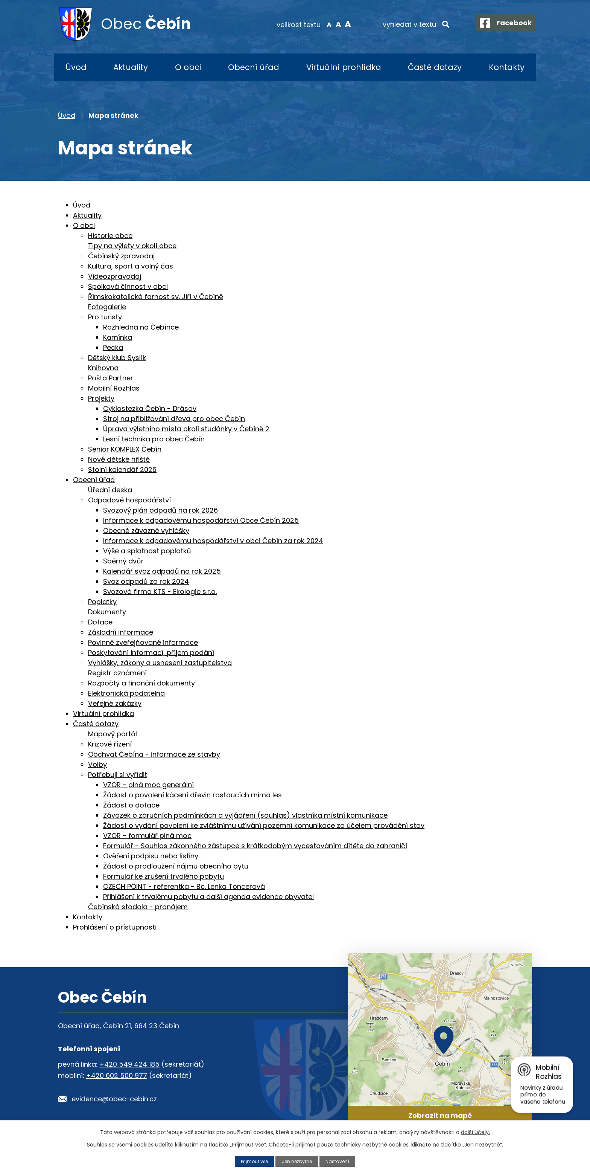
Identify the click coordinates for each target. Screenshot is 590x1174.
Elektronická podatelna (126, 693)
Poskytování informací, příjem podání (151, 652)
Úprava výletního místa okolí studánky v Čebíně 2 (186, 429)
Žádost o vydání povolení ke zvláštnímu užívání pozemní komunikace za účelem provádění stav (263, 825)
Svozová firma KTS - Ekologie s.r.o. (160, 591)
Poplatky (102, 601)
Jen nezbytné (297, 1161)
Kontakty (507, 67)
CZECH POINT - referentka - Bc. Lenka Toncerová (184, 886)
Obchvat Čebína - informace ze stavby (154, 754)
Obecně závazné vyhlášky (146, 530)
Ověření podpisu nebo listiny (150, 856)
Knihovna (103, 368)
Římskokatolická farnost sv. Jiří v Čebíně (155, 296)
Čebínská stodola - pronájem (138, 906)
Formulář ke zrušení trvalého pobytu (163, 876)
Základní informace (120, 632)
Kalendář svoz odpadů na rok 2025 (162, 571)
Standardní (333, 24)
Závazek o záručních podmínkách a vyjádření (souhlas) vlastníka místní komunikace (245, 815)
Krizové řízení (110, 744)
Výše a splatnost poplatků (147, 551)
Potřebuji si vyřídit (117, 774)
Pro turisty (105, 317)
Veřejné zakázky (114, 703)
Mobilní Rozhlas (114, 388)
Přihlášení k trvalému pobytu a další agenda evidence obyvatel (208, 896)
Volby (97, 764)
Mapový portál (112, 734)
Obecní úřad (253, 67)
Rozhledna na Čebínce (141, 327)
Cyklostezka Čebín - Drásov (149, 408)
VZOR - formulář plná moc (147, 835)
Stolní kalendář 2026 (122, 469)
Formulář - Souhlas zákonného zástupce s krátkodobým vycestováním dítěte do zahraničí (255, 845)
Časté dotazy (435, 67)
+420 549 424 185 (129, 1064)
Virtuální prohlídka (343, 67)
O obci (188, 67)
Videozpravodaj (114, 276)
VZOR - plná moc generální (148, 784)
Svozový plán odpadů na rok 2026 (160, 510)
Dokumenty (107, 612)
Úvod (76, 67)
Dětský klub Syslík (117, 357)
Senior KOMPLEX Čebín (124, 449)
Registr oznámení (117, 673)
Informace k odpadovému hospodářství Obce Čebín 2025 (201, 520)
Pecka (113, 347)
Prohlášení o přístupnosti (115, 927)
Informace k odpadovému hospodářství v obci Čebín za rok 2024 (213, 540)
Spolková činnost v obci (128, 286)
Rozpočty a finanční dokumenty (141, 683)
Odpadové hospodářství (129, 500)
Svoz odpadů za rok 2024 (146, 581)
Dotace (100, 622)
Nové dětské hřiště (119, 459)
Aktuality (130, 67)
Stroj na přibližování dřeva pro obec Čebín (174, 418)
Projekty (101, 398)
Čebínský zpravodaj (121, 256)
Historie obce (110, 235)
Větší (342, 24)
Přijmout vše (252, 1161)
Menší (323, 24)
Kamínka (117, 337)
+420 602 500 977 (116, 1075)
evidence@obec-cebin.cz (114, 1099)
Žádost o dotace (131, 805)
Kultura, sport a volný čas (130, 266)
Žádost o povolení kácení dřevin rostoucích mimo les (192, 795)
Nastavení (339, 1161)
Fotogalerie (107, 306)
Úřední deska (110, 490)
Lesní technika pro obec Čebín (154, 439)
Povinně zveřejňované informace (143, 642)
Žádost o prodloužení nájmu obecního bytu (175, 866)
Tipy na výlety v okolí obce (132, 245)
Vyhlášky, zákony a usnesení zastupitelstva (160, 662)
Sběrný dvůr (123, 561)
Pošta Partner (110, 378)
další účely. (475, 1132)
